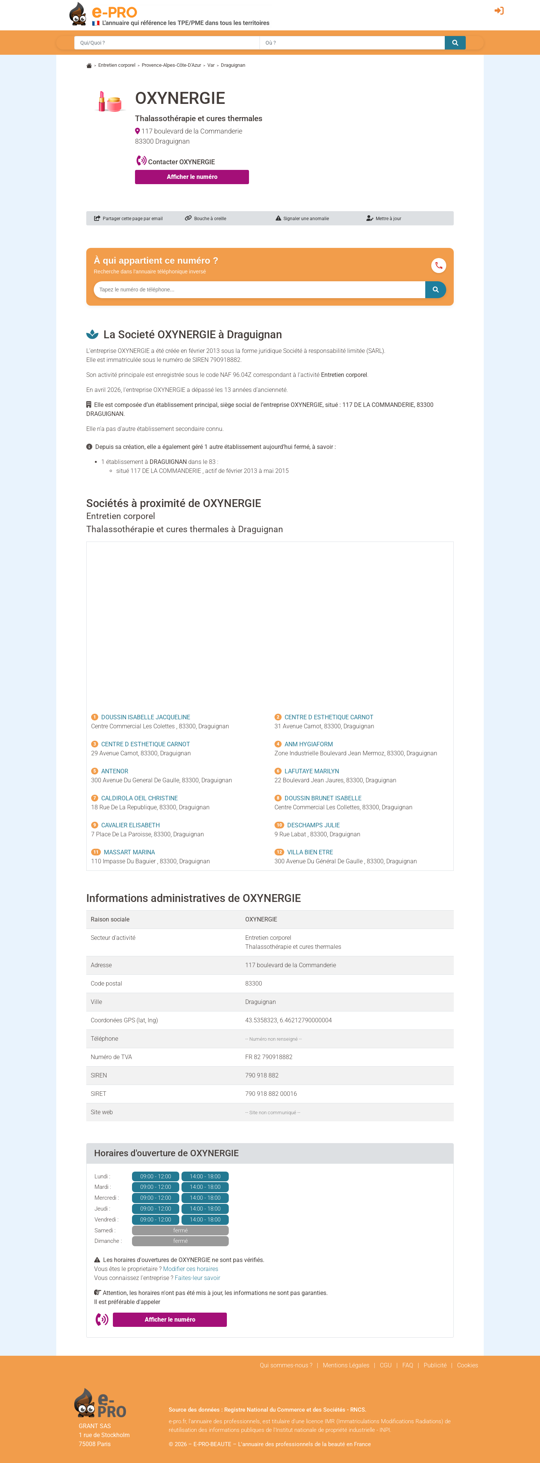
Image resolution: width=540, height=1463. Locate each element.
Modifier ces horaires (190, 1268)
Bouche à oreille (205, 218)
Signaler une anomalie (302, 218)
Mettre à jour (383, 218)
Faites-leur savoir (197, 1277)
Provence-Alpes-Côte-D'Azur (171, 65)
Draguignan (233, 65)
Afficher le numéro (192, 176)
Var (210, 65)
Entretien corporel (116, 65)
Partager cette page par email (128, 218)
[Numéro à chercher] (259, 289)
